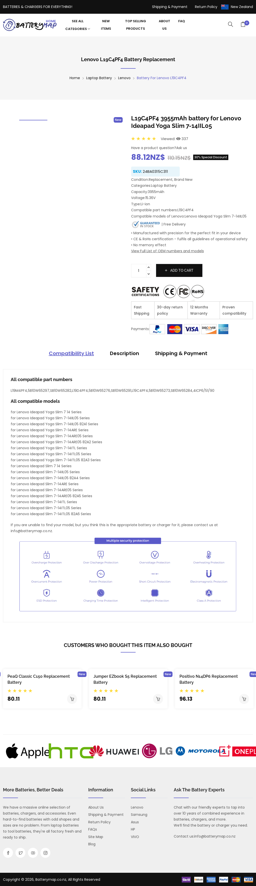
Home (51, 21)
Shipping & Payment (169, 6)
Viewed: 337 (174, 138)
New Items (106, 25)
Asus (135, 822)
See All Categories (77, 25)
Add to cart (179, 270)
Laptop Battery (99, 78)
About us (96, 807)
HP (133, 829)
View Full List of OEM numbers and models (167, 250)
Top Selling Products (135, 25)
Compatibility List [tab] (71, 353)
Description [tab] (124, 353)
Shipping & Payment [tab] (181, 353)
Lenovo (124, 78)
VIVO (135, 836)
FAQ (181, 21)
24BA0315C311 (155, 171)
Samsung (139, 814)
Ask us (181, 147)
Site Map (95, 836)
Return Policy (206, 6)
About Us (164, 25)
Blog (91, 844)
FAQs (92, 829)
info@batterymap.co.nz (215, 836)
